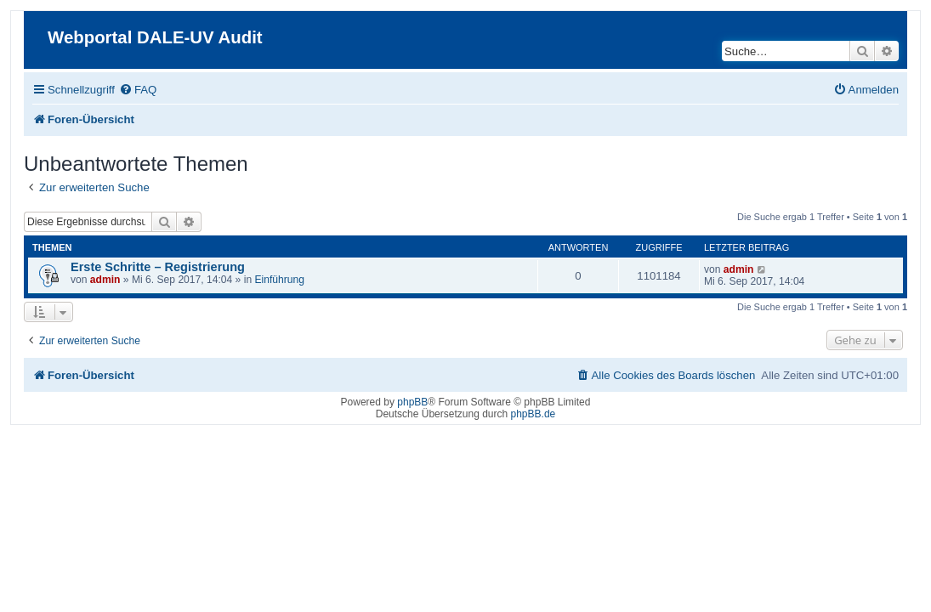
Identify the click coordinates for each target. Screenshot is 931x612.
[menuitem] (137, 89)
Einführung (279, 280)
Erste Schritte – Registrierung (158, 267)
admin (105, 280)
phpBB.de (533, 414)
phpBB (412, 402)
